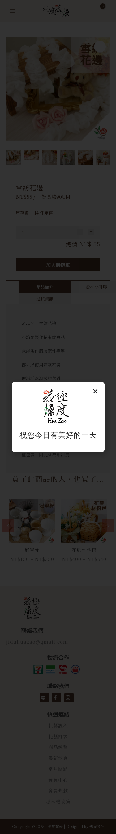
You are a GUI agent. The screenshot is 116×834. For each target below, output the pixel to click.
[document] (58, 417)
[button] (95, 391)
